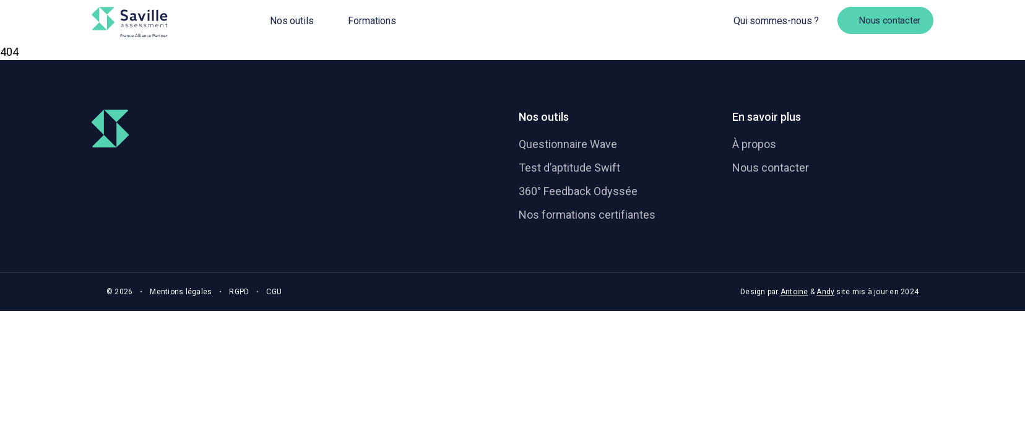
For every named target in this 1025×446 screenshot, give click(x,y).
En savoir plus (766, 116)
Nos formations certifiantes (587, 214)
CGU (274, 291)
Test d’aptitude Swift (569, 167)
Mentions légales (181, 291)
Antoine (794, 291)
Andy (825, 291)
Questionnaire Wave (568, 144)
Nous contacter (770, 167)
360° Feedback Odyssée (578, 191)
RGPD (239, 291)
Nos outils (544, 116)
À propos (754, 144)
